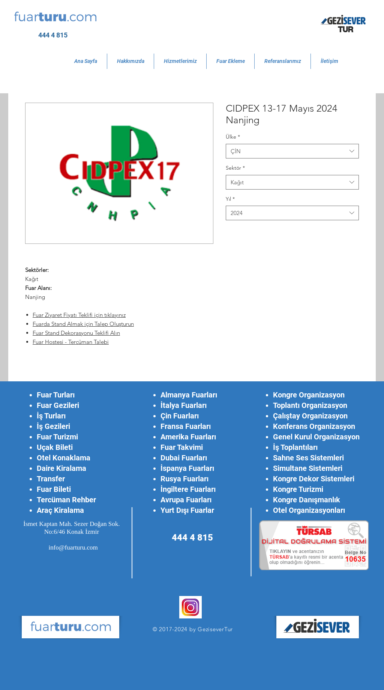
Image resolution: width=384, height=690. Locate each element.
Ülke (233, 136)
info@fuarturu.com (73, 547)
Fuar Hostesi (49, 341)
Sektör (235, 167)
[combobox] (292, 151)
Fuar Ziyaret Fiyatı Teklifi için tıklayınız (79, 314)
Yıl (230, 199)
